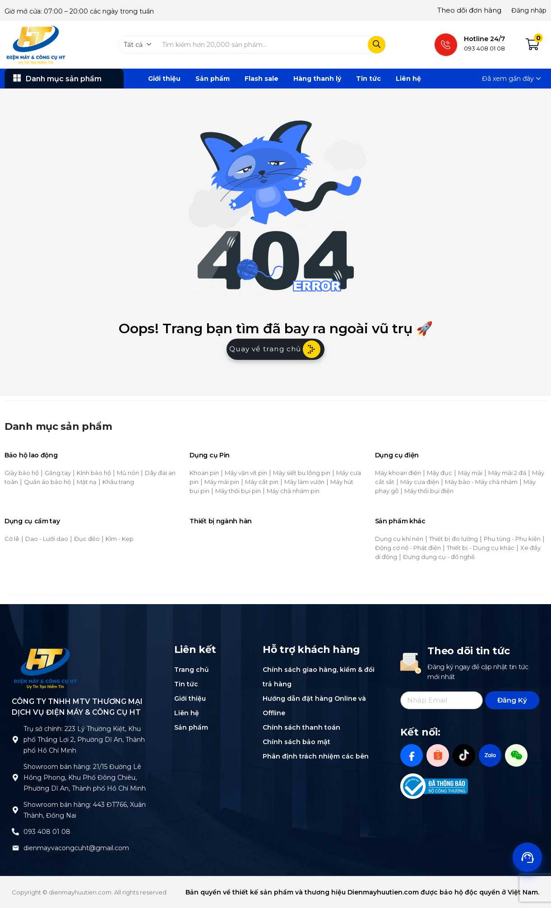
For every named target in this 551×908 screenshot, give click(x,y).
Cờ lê (12, 538)
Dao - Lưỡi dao (46, 538)
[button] (138, 44)
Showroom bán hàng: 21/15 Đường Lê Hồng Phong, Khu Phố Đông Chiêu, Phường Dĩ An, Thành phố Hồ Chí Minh (84, 777)
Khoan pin (204, 472)
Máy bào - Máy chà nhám (481, 481)
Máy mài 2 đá (507, 472)
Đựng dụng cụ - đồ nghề (439, 556)
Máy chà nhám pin (293, 490)
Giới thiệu (164, 79)
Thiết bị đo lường (453, 538)
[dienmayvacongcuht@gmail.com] (15, 848)
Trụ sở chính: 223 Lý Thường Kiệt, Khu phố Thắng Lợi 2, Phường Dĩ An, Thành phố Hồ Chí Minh (84, 739)
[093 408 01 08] (15, 831)
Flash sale (261, 79)
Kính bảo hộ (94, 472)
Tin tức (368, 79)
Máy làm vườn (304, 481)
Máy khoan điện (398, 472)
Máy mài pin (221, 481)
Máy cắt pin (261, 481)
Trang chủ (191, 670)
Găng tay (58, 472)
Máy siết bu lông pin (301, 472)
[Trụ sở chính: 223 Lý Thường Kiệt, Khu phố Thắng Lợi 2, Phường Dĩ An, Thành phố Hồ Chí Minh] (15, 739)
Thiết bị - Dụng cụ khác (480, 547)
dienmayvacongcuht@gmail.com (76, 848)
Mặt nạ (87, 481)
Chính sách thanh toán (301, 727)
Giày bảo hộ (22, 472)
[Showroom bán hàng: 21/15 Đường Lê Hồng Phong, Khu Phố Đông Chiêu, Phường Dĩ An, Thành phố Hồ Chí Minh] (15, 777)
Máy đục (439, 472)
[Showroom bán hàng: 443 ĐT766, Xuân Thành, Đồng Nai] (15, 810)
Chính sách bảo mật (296, 742)
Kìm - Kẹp (120, 538)
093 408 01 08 (46, 832)
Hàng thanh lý (317, 79)
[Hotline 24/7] (446, 44)
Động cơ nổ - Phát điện (408, 547)
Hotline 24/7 (484, 39)
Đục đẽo (87, 538)
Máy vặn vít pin (246, 472)
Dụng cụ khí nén (399, 538)
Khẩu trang (118, 481)
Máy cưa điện (419, 481)
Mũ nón (128, 472)
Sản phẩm (212, 79)
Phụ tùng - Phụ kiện (512, 538)
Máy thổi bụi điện (429, 490)
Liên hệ (408, 79)
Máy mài (470, 472)
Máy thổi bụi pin (238, 490)
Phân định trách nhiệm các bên (316, 756)
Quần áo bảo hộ (47, 481)
